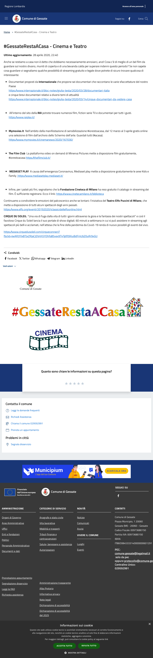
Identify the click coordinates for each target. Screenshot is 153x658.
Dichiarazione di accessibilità (55, 605)
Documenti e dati (11, 551)
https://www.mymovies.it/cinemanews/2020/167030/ (41, 140)
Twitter (24, 258)
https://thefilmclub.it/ (38, 158)
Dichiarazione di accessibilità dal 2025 (55, 613)
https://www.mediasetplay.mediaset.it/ (40, 176)
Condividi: (12, 253)
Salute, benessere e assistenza (56, 544)
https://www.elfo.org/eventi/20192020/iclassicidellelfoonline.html (43, 209)
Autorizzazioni (47, 550)
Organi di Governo (11, 517)
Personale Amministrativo (15, 545)
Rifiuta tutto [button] (89, 645)
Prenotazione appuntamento (17, 578)
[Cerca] (146, 19)
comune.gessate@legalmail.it (132, 553)
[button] (76, 652)
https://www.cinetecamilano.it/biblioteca (80, 194)
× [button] (149, 624)
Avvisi (80, 529)
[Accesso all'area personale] (132, 6)
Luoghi (80, 544)
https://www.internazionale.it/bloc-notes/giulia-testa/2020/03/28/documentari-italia (59, 90)
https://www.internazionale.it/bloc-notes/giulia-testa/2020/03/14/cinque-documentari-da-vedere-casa (70, 99)
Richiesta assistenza (12, 595)
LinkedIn (67, 258)
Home (7, 32)
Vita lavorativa (47, 523)
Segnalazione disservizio (15, 583)
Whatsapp (38, 258)
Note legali (45, 600)
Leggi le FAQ (8, 589)
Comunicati (83, 523)
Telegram (53, 258)
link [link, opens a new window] (106, 639)
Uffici (4, 529)
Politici (5, 540)
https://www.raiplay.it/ (22, 117)
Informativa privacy (50, 594)
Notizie (81, 517)
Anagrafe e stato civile (51, 517)
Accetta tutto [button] (64, 645)
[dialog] (76, 639)
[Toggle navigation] (6, 18)
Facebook (10, 258)
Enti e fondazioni (11, 534)
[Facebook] (128, 18)
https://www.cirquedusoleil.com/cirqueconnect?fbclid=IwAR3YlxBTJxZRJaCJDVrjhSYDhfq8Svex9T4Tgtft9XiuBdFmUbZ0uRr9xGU (51, 234)
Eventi (80, 550)
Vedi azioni (10, 266)
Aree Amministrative (13, 523)
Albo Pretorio (46, 588)
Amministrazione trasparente (55, 583)
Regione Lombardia (15, 6)
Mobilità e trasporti (50, 529)
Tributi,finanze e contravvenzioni (48, 536)
